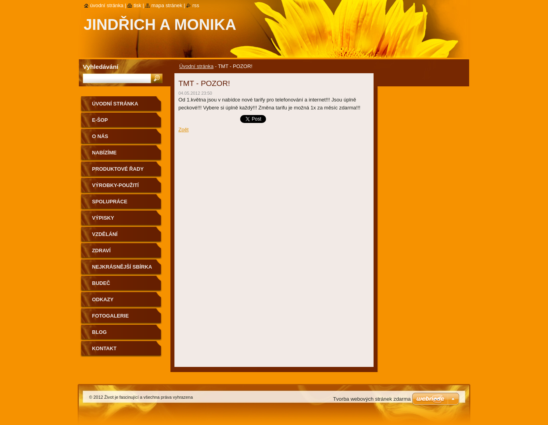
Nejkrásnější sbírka (122, 267)
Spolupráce (109, 202)
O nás (100, 136)
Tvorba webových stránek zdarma (372, 399)
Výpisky (103, 218)
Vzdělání (104, 234)
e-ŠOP (100, 120)
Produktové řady (118, 169)
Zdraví (101, 250)
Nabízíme (104, 153)
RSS (195, 5)
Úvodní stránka (196, 66)
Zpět (183, 130)
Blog (99, 332)
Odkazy (103, 299)
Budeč (101, 283)
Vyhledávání (100, 66)
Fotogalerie (110, 316)
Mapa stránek (166, 5)
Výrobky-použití (115, 185)
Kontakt (104, 348)
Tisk (137, 5)
